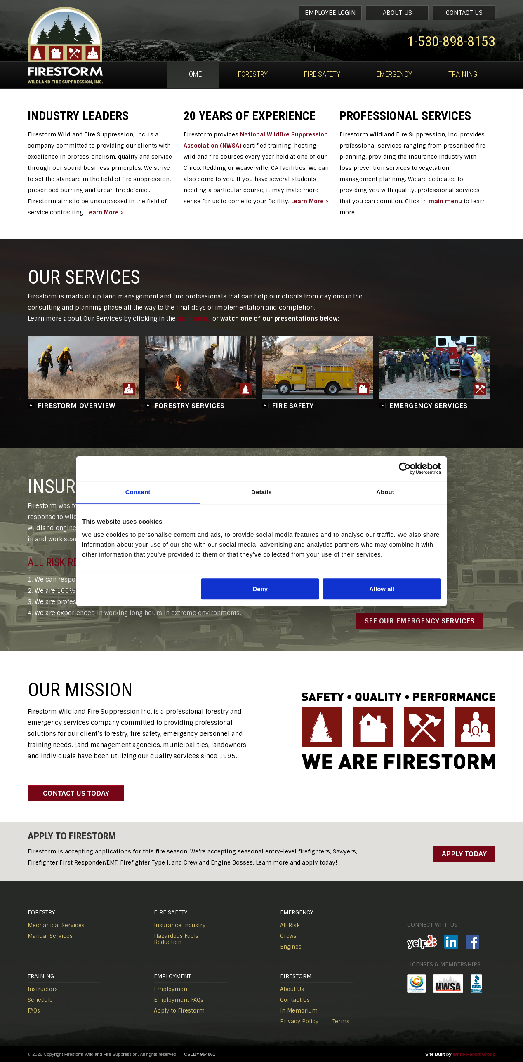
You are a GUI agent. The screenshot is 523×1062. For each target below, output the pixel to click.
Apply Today (464, 853)
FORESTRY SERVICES (189, 405)
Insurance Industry (179, 925)
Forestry (253, 74)
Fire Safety (322, 74)
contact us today (76, 793)
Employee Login (330, 13)
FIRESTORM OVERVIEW (76, 405)
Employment (171, 989)
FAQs (34, 1011)
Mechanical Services (56, 925)
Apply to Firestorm (179, 1011)
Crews (288, 936)
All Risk (290, 925)
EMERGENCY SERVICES (428, 405)
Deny (260, 588)
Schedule (40, 1000)
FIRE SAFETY (292, 405)
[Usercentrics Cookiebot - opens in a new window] (405, 468)
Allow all (381, 588)
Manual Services (50, 936)
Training (462, 74)
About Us (397, 13)
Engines (291, 947)
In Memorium (299, 1011)
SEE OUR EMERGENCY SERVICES (419, 620)
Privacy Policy (299, 1021)
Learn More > (105, 212)
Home (193, 74)
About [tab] (385, 492)
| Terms (336, 1021)
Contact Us (464, 13)
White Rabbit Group (474, 1054)
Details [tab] (261, 492)
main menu (445, 201)
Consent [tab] (138, 492)
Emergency (394, 74)
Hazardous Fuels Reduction (176, 939)
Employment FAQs (178, 1000)
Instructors (43, 989)
